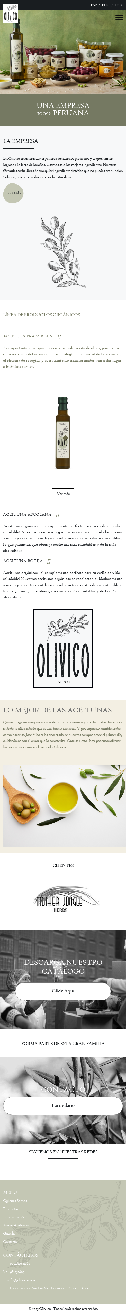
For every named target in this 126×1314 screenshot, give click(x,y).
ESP (93, 5)
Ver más (63, 494)
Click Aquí (63, 991)
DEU (118, 5)
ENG (105, 5)
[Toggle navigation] (119, 17)
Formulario (63, 1105)
